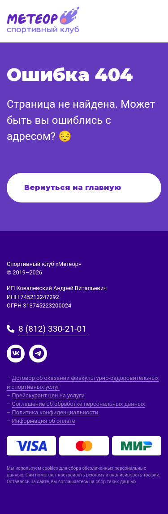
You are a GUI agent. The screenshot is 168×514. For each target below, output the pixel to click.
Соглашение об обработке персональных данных (78, 403)
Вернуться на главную (72, 187)
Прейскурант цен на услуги (48, 395)
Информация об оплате (43, 420)
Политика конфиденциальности (55, 412)
